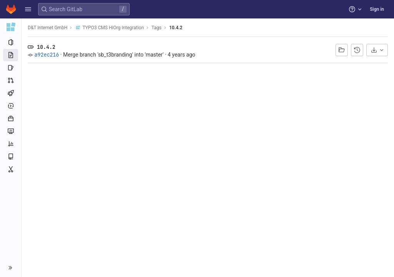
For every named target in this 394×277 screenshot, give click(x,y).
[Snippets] (10, 169)
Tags (157, 27)
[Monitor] (10, 131)
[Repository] (10, 55)
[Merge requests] (10, 80)
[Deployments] (10, 106)
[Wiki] (10, 156)
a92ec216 (46, 54)
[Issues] (10, 68)
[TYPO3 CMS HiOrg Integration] (10, 27)
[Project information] (10, 42)
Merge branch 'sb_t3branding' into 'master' (113, 55)
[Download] (377, 50)
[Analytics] (10, 144)
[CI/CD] (10, 93)
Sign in (377, 9)
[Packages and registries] (10, 118)
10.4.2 (175, 27)
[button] (28, 9)
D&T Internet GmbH (47, 27)
